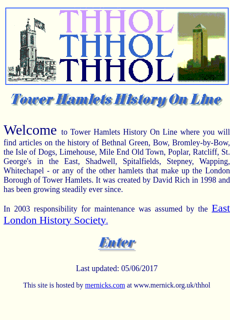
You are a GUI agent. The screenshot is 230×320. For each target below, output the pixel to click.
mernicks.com (105, 285)
